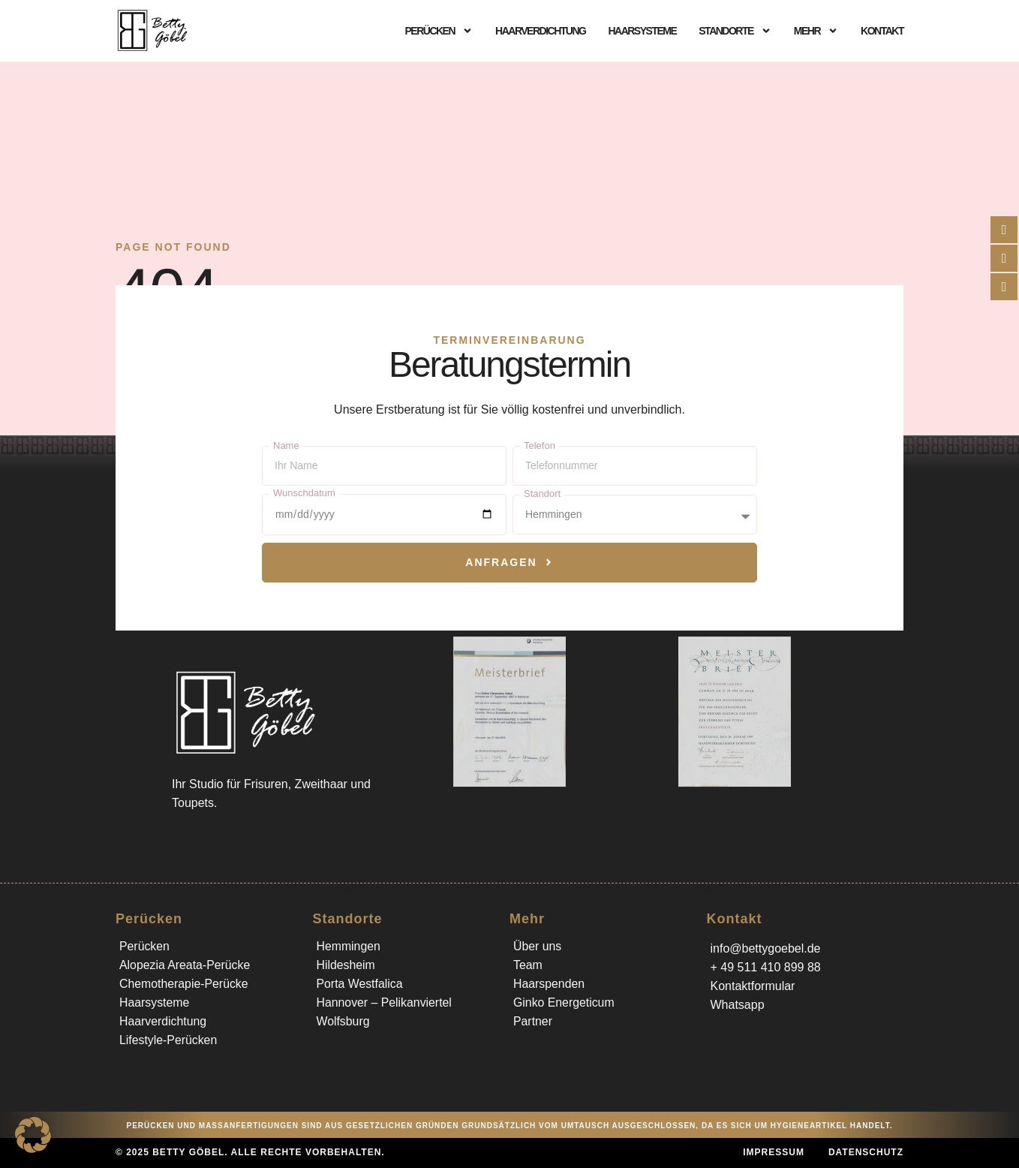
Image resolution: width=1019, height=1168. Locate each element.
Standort (542, 493)
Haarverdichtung (540, 31)
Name (286, 445)
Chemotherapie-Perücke (184, 983)
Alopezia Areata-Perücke (185, 965)
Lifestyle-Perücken (168, 1040)
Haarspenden (549, 983)
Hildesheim (346, 965)
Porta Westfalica (360, 983)
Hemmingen (349, 946)
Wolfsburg (344, 1021)
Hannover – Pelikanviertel (385, 1002)
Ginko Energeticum (564, 1002)
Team (528, 965)
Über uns (537, 946)
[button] (33, 1135)
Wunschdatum (304, 492)
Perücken (438, 31)
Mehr (816, 31)
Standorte (735, 31)
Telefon (539, 445)
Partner (532, 1021)
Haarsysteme (642, 31)
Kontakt (882, 31)
